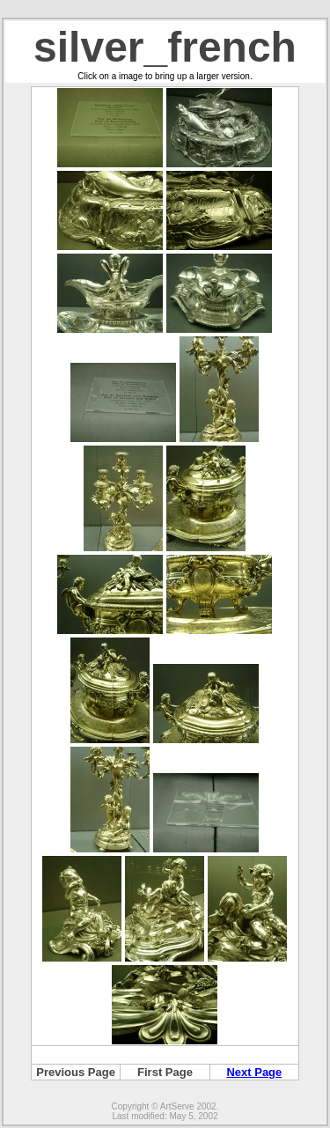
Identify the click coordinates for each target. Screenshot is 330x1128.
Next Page (254, 1072)
